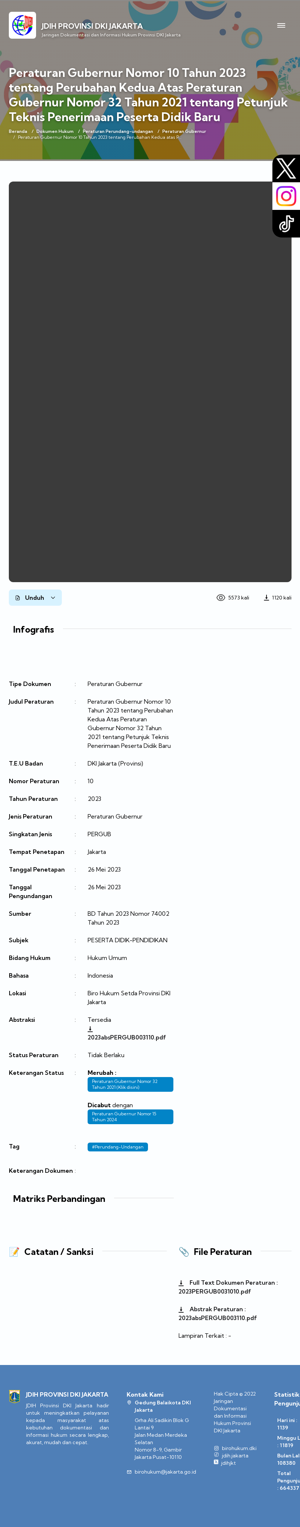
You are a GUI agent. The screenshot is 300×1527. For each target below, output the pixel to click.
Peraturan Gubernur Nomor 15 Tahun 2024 (124, 1116)
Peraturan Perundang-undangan (118, 131)
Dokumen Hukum (55, 131)
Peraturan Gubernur (184, 131)
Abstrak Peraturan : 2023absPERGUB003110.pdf (218, 1313)
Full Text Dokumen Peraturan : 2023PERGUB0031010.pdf (228, 1287)
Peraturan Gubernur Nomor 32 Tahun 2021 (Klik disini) (125, 1084)
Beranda (18, 131)
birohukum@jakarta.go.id (165, 1471)
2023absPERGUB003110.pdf (127, 1033)
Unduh (35, 597)
